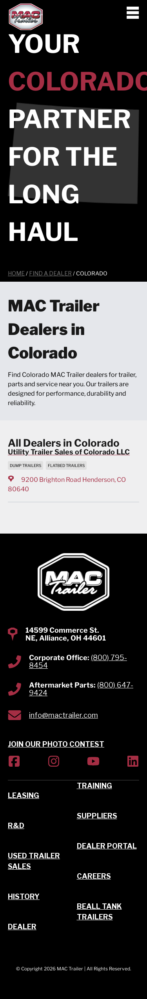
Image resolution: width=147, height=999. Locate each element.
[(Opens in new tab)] (14, 762)
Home (16, 273)
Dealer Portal (107, 846)
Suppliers (97, 816)
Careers (94, 876)
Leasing (23, 795)
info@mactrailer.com (63, 715)
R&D (16, 826)
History (24, 896)
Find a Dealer (50, 273)
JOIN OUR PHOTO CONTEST (56, 744)
